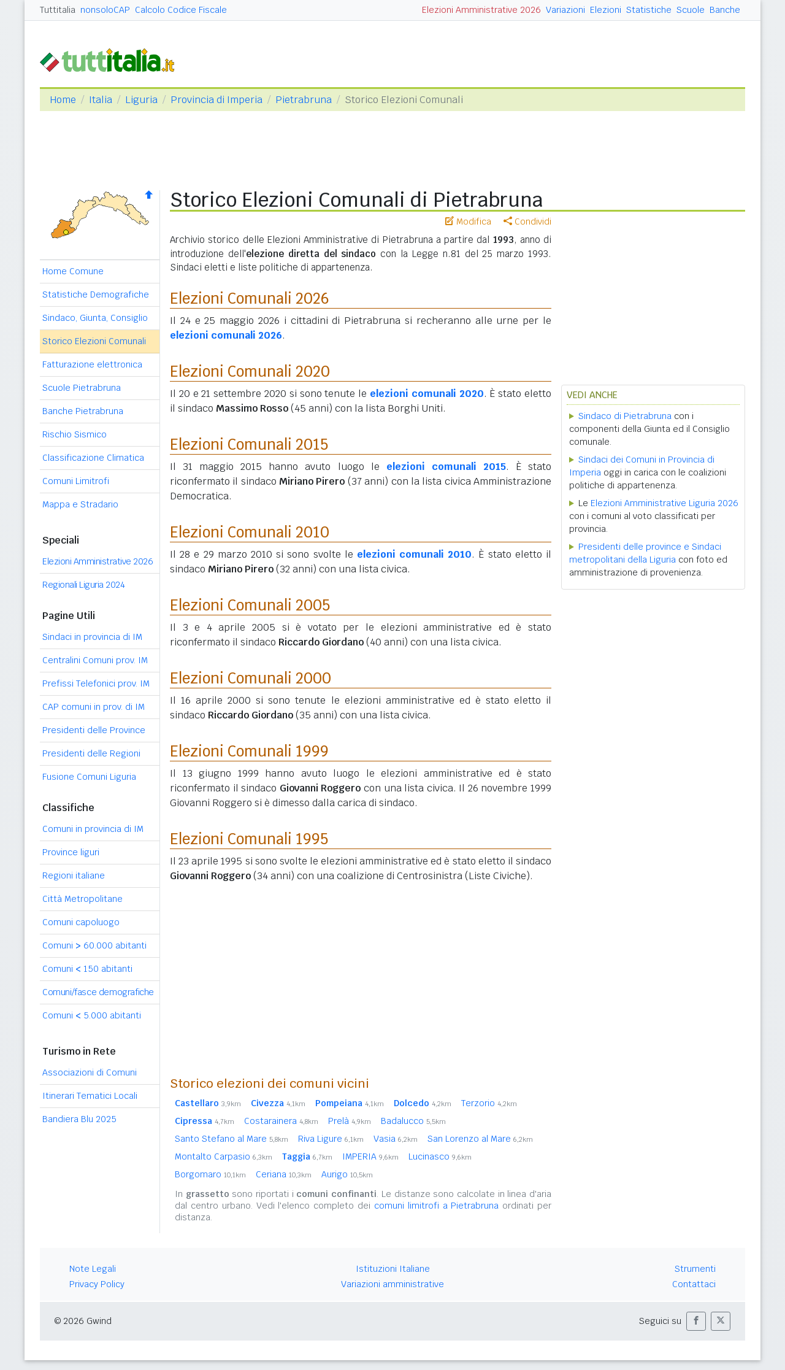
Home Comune (73, 271)
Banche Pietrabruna (82, 411)
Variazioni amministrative (392, 1284)
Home (63, 99)
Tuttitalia (57, 9)
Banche (725, 9)
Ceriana (284, 1174)
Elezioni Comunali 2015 (249, 444)
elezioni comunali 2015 (446, 466)
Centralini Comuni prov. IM (95, 660)
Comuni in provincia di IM (93, 828)
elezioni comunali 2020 (427, 393)
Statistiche (649, 9)
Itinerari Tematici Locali (89, 1095)
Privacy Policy (96, 1284)
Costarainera (281, 1120)
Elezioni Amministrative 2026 (481, 9)
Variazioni (565, 9)
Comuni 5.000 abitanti (91, 1015)
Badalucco (413, 1120)
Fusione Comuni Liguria (89, 776)
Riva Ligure (331, 1138)
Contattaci (694, 1284)
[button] (696, 1321)
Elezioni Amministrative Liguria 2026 (664, 503)
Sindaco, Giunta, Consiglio (95, 317)
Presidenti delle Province (93, 730)
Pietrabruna (303, 99)
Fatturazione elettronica (92, 364)
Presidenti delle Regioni (91, 753)
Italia (100, 99)
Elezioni (605, 9)
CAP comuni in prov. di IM (93, 706)
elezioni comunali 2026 (226, 335)
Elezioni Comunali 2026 (249, 298)
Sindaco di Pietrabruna (625, 415)
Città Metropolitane (82, 898)
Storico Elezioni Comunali (94, 341)
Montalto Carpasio (223, 1156)
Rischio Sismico (74, 434)
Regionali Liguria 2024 (83, 584)
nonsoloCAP (105, 9)
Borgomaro (210, 1174)
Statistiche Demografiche (95, 294)
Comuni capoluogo (81, 922)
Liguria (141, 99)
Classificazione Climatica (93, 457)
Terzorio (489, 1103)
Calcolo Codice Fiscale (181, 9)
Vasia (395, 1138)
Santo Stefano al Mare (231, 1138)
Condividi (527, 221)
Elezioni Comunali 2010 (249, 532)
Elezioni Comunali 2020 (250, 371)
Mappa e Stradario (80, 504)
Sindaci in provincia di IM (92, 636)
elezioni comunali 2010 (414, 554)
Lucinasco (440, 1156)
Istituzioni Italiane (393, 1268)
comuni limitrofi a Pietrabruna (436, 1205)
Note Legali (92, 1268)
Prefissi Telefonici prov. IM (96, 683)
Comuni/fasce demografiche (98, 992)
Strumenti (695, 1268)
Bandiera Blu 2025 (79, 1119)
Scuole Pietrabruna (81, 387)
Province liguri (70, 852)
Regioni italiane (73, 875)
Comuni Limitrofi (75, 481)
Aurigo (347, 1174)
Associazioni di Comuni (89, 1072)
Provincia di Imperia (216, 99)
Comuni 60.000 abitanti (94, 945)
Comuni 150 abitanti (87, 968)
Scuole (690, 9)
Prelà (349, 1120)
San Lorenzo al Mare (480, 1138)
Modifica (468, 221)
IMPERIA (370, 1156)
